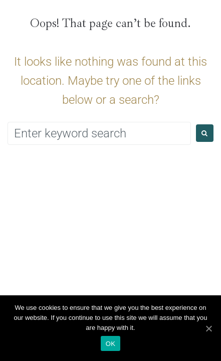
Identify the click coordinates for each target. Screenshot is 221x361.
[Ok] (208, 328)
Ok (110, 343)
